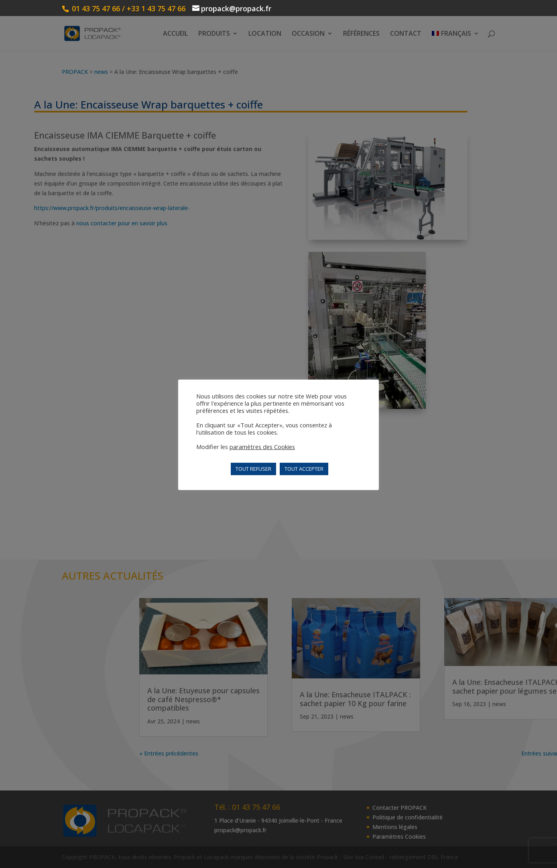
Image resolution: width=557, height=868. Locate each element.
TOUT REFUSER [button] (253, 468)
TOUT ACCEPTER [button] (304, 468)
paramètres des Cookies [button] (262, 447)
